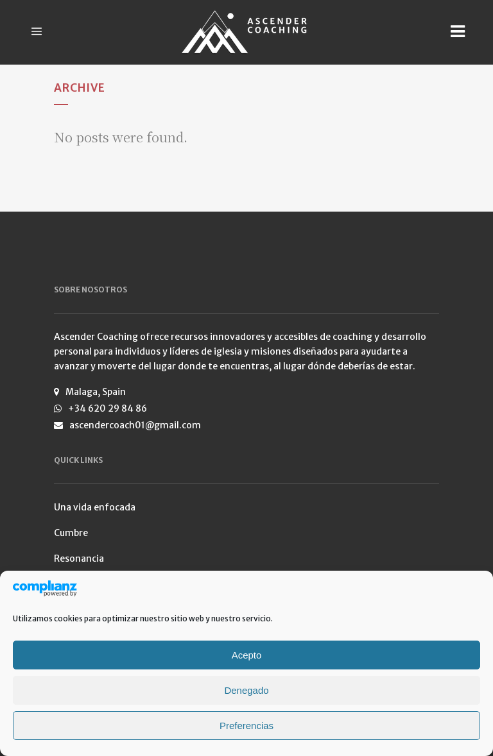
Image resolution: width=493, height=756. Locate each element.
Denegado (246, 690)
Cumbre (71, 533)
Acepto (247, 655)
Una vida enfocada (94, 507)
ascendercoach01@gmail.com (135, 425)
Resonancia (79, 558)
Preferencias (246, 725)
